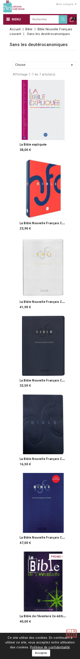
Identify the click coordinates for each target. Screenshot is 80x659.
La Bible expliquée (33, 144)
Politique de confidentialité (50, 647)
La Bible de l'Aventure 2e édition (43, 616)
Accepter (41, 653)
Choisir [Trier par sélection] (44, 65)
